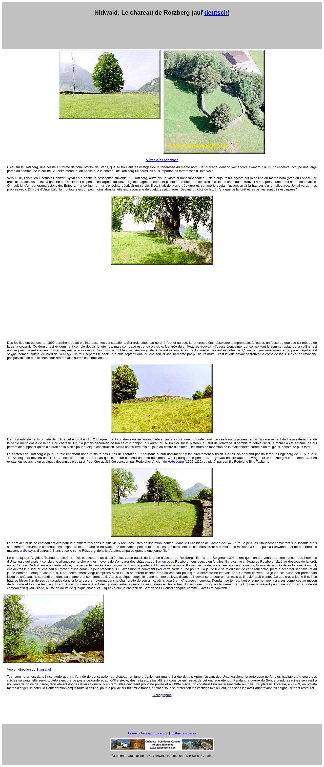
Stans (131, 565)
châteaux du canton (153, 733)
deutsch (216, 12)
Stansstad (43, 669)
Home (132, 733)
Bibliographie (161, 695)
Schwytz (29, 550)
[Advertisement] (162, 32)
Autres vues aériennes (162, 160)
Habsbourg (176, 461)
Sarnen (160, 561)
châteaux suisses (183, 733)
